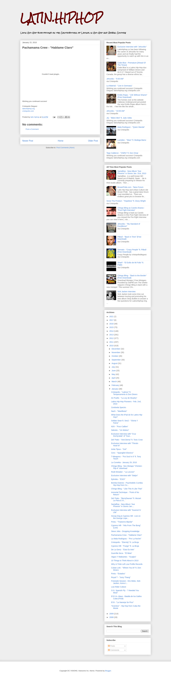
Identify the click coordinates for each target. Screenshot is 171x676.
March (114, 381)
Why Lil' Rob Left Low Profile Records (127, 564)
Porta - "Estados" (118, 574)
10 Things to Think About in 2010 (124, 560)
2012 (111, 338)
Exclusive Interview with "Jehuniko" (132, 47)
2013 (111, 335)
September (116, 360)
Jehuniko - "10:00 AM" (115, 111)
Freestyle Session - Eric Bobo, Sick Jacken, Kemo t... (125, 582)
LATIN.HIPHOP (61, 18)
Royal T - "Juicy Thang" (121, 577)
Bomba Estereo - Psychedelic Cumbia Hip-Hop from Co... (127, 484)
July (113, 367)
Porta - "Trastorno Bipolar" (122, 522)
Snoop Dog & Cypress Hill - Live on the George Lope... (125, 517)
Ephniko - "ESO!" (118, 479)
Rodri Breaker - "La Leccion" (123, 472)
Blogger (108, 671)
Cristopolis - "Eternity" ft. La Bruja (125, 542)
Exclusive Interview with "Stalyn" (124, 475)
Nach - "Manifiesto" (119, 411)
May (114, 374)
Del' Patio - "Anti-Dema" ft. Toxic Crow (127, 440)
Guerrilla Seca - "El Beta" (121, 553)
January (115, 389)
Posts (111, 646)
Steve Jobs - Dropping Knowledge (125, 531)
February (116, 385)
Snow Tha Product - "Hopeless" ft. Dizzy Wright (126, 201)
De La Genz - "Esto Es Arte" (122, 550)
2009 (111, 614)
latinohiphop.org (28, 109)
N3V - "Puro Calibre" (119, 426)
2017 (111, 320)
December (116, 349)
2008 (111, 617)
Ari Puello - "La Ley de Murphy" (124, 398)
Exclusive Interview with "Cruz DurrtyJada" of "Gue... (123, 435)
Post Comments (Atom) (65, 148)
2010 (111, 346)
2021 (111, 316)
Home (60, 141)
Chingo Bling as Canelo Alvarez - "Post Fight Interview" (131, 209)
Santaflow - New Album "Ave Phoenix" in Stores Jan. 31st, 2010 (132, 172)
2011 (111, 342)
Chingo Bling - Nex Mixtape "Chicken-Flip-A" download (126, 467)
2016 (111, 324)
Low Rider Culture (118, 587)
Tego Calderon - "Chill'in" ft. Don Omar (122, 153)
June (114, 371)
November (116, 352)
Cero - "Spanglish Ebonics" (122, 453)
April (114, 378)
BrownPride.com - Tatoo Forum (130, 187)
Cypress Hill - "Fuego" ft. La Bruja (125, 546)
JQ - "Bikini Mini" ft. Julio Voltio (119, 118)
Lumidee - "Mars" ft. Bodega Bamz (132, 140)
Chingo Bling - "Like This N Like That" (126, 489)
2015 (111, 327)
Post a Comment (32, 129)
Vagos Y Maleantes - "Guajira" (123, 557)
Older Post (93, 141)
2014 (111, 331)
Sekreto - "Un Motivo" (120, 430)
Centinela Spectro (118, 407)
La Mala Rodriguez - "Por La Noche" (126, 539)
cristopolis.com (28, 111)
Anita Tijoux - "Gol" (119, 449)
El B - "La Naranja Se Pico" (122, 602)
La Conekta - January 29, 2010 (124, 462)
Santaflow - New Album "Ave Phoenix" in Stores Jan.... (123, 505)
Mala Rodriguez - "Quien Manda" (131, 127)
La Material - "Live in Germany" (119, 86)
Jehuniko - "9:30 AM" (115, 79)
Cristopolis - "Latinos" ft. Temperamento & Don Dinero (124, 393)
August (115, 363)
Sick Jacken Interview (127, 291)
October (115, 356)
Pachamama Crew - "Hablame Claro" (126, 535)
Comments (113, 650)
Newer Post (27, 141)
